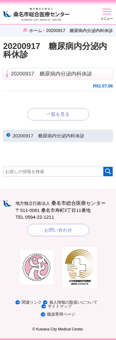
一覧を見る (58, 114)
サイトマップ (60, 306)
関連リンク (32, 302)
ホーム (35, 30)
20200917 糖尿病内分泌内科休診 (51, 74)
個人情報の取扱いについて (73, 302)
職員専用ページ (61, 314)
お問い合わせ (58, 230)
